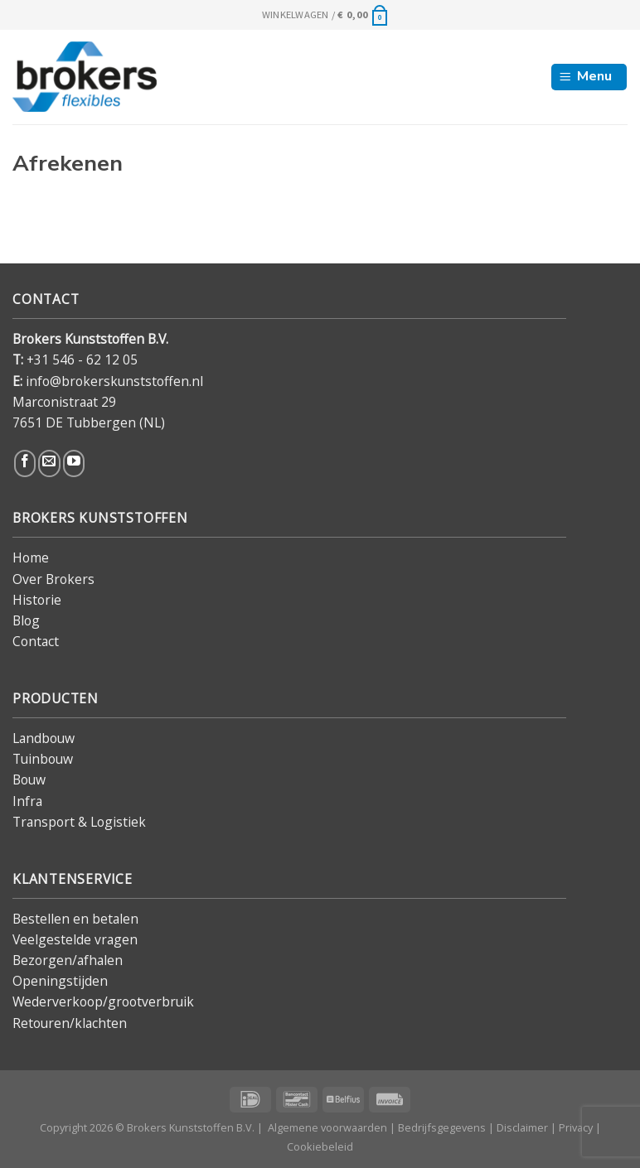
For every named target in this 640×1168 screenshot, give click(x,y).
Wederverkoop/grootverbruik (103, 1001)
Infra (27, 801)
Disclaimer (522, 1127)
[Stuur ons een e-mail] (49, 463)
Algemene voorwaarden (327, 1127)
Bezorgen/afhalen (67, 960)
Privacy (576, 1127)
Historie (36, 600)
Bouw (29, 779)
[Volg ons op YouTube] (74, 463)
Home (30, 557)
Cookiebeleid (320, 1146)
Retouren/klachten (69, 1023)
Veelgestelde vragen (75, 939)
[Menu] (589, 77)
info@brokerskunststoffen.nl (114, 381)
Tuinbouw (42, 759)
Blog (26, 620)
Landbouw (43, 738)
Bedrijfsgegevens (442, 1127)
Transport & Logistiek (79, 822)
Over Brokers (53, 579)
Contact (35, 641)
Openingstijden (60, 981)
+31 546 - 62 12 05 (82, 359)
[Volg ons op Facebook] (25, 463)
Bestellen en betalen (75, 919)
